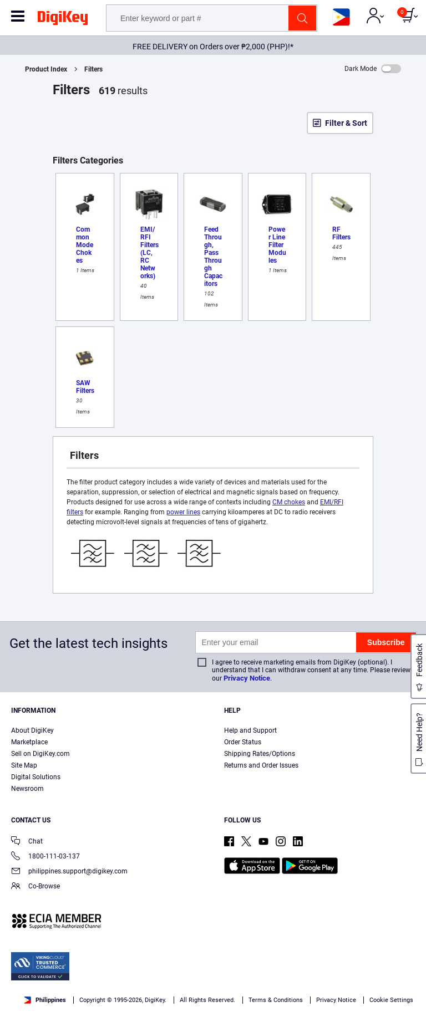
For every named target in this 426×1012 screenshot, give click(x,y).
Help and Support (250, 730)
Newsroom (27, 789)
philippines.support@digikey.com (69, 872)
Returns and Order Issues (261, 765)
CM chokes (288, 502)
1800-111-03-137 (45, 857)
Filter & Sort (346, 123)
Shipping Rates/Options (259, 754)
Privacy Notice (247, 678)
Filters (93, 69)
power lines (183, 512)
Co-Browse (35, 887)
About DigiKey (32, 730)
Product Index (46, 69)
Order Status (242, 742)
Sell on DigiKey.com (40, 754)
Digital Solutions (35, 777)
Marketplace (29, 742)
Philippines (45, 1000)
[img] (63, 20)
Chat (27, 842)
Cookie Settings (391, 1000)
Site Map (24, 765)
